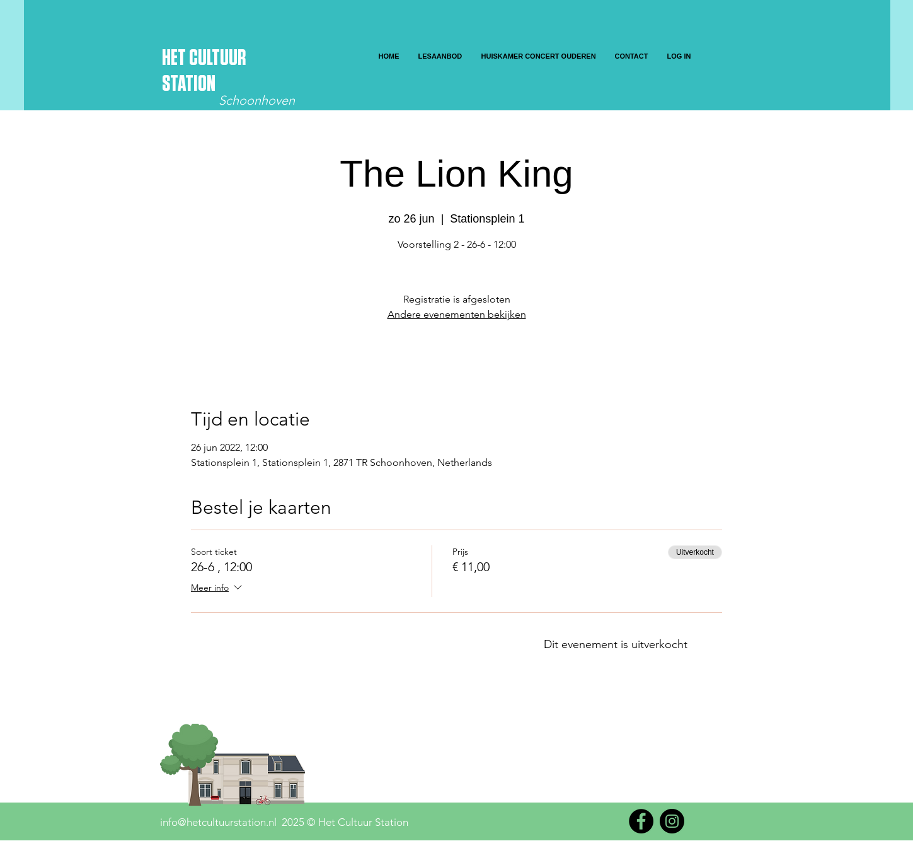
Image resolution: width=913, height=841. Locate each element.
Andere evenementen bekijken (457, 314)
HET (175, 58)
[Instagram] (672, 821)
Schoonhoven (257, 100)
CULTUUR (217, 58)
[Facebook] (641, 821)
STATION (188, 84)
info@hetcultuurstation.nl (218, 822)
